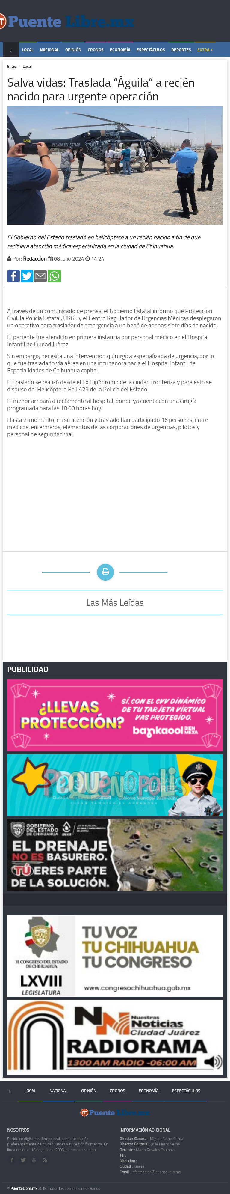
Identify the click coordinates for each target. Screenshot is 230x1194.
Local (28, 49)
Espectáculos (151, 49)
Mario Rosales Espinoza (147, 1149)
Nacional (49, 49)
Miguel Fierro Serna (151, 1138)
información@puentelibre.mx (150, 1172)
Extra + (205, 49)
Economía (120, 49)
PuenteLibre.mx (24, 1188)
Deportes (181, 49)
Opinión (73, 49)
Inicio (11, 66)
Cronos (96, 49)
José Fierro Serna (149, 1144)
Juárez (131, 1166)
